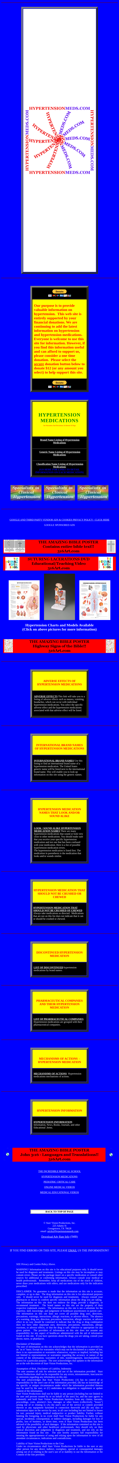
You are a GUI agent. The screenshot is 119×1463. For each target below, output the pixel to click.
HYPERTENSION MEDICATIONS (59, 1176)
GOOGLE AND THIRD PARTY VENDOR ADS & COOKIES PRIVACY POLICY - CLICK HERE (60, 519)
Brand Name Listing (51, 440)
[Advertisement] (59, 59)
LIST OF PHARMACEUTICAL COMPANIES (59, 1019)
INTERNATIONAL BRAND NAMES (54, 760)
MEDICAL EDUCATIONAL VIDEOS (59, 1192)
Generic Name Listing (51, 452)
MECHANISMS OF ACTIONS (50, 1073)
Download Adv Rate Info (55, 1236)
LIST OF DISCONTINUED (48, 967)
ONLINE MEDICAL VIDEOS (59, 1187)
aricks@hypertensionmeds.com (63, 1231)
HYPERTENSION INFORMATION (53, 1122)
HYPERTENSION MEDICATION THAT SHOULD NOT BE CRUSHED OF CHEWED (57, 909)
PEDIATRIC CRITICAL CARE (59, 1182)
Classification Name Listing (51, 464)
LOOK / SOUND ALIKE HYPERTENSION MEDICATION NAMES (57, 829)
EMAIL (72, 1250)
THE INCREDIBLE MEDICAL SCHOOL (59, 1171)
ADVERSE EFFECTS (45, 696)
